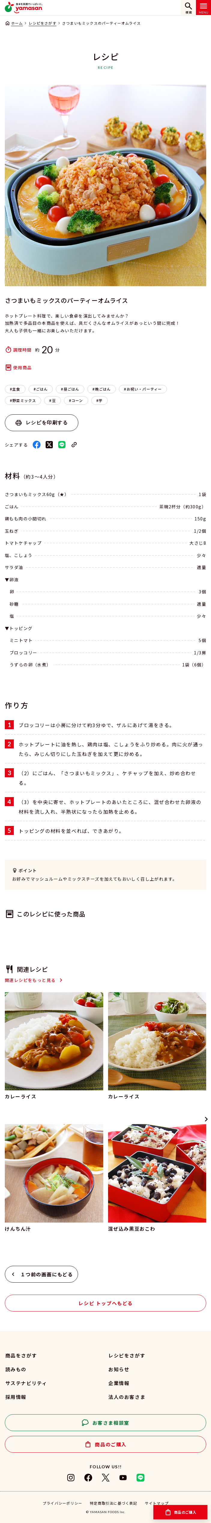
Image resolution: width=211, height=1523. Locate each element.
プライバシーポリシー (62, 1503)
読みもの (15, 1369)
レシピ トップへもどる (105, 1303)
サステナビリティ (26, 1383)
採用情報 (15, 1396)
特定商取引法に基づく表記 (113, 1503)
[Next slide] (206, 1119)
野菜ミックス (24, 400)
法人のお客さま (126, 1396)
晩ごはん (103, 388)
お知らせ (118, 1369)
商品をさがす (21, 1355)
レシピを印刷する (47, 422)
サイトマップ (157, 1503)
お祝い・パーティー (144, 388)
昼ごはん (72, 388)
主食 (16, 388)
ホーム (17, 23)
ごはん (42, 388)
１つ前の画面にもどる (46, 1274)
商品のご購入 (111, 1444)
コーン (77, 400)
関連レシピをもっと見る (30, 980)
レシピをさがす (42, 23)
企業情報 (118, 1383)
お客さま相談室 (110, 1422)
